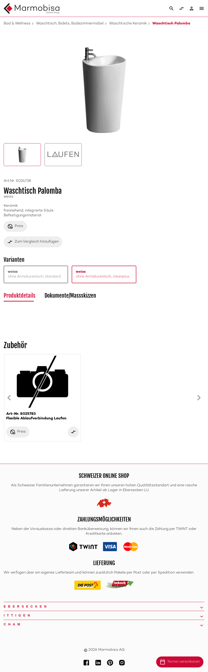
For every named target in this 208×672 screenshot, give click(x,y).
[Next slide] (198, 398)
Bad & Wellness (17, 24)
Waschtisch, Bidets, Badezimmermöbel (70, 24)
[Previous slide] (9, 398)
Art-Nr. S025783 (42, 416)
